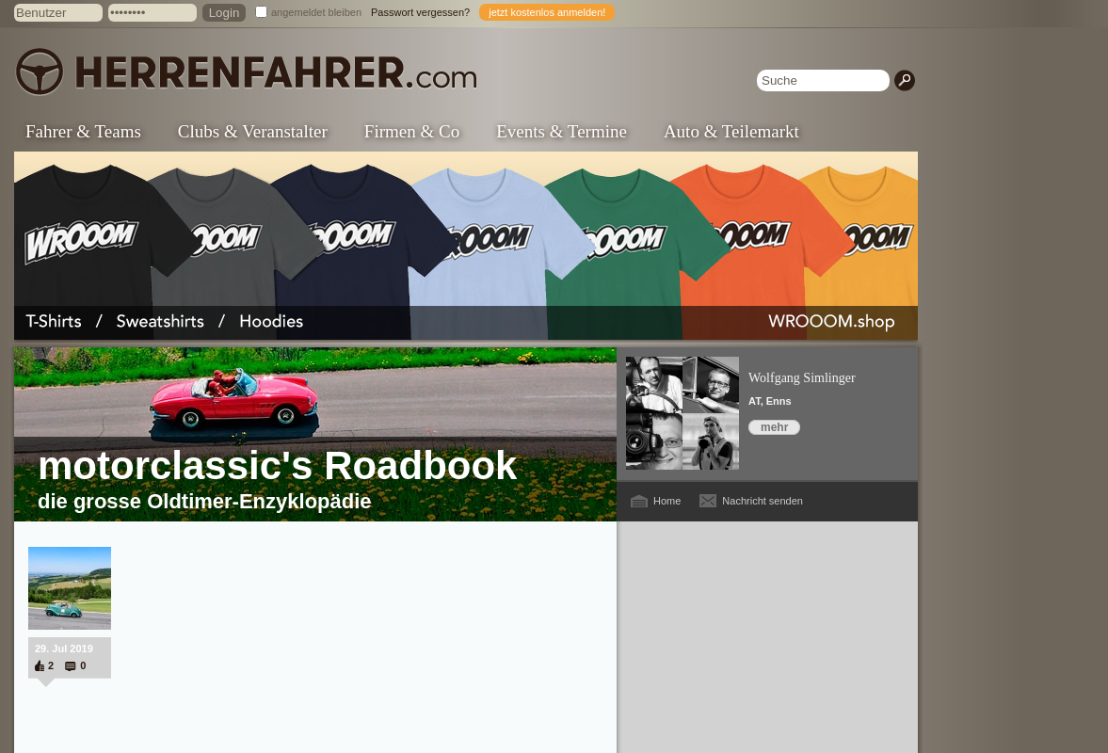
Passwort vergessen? (420, 12)
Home (667, 500)
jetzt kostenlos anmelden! (547, 12)
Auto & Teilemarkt (731, 131)
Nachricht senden (762, 500)
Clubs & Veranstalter (253, 131)
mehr (774, 427)
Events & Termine (561, 131)
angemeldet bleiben (316, 12)
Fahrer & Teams (83, 131)
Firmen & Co (411, 131)
